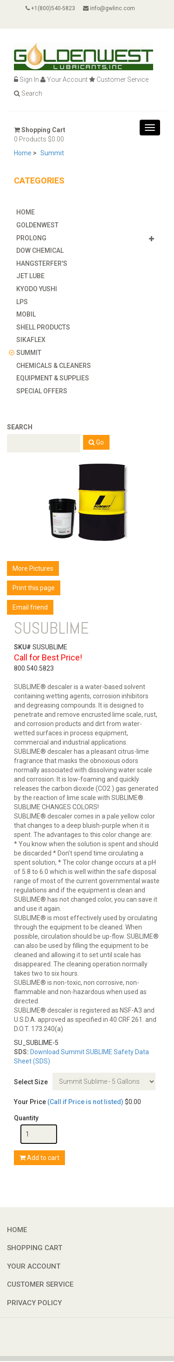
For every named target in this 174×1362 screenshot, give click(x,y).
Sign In (26, 79)
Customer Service (118, 79)
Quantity (26, 1118)
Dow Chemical (40, 250)
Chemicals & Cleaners (53, 365)
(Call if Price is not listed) (85, 1101)
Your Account (64, 79)
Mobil (26, 314)
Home (23, 153)
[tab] (87, 212)
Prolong (31, 238)
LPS (22, 301)
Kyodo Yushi (36, 289)
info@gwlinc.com (109, 8)
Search (28, 93)
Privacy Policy (34, 1303)
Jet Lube (30, 276)
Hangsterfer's (41, 263)
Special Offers (41, 391)
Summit (52, 153)
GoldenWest (37, 225)
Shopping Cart (39, 130)
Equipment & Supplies (52, 378)
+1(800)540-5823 (50, 8)
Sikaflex (30, 339)
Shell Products (43, 327)
